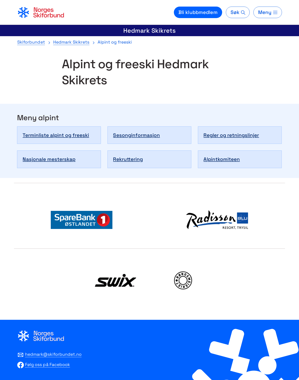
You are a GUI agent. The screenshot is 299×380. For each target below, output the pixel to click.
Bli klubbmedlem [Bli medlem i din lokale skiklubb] (198, 12)
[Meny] (267, 12)
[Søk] (238, 12)
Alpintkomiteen (221, 159)
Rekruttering (128, 159)
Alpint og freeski (115, 42)
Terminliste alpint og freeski (56, 135)
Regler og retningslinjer (231, 135)
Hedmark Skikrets (149, 31)
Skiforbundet (31, 42)
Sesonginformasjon (136, 135)
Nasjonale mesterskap (49, 159)
